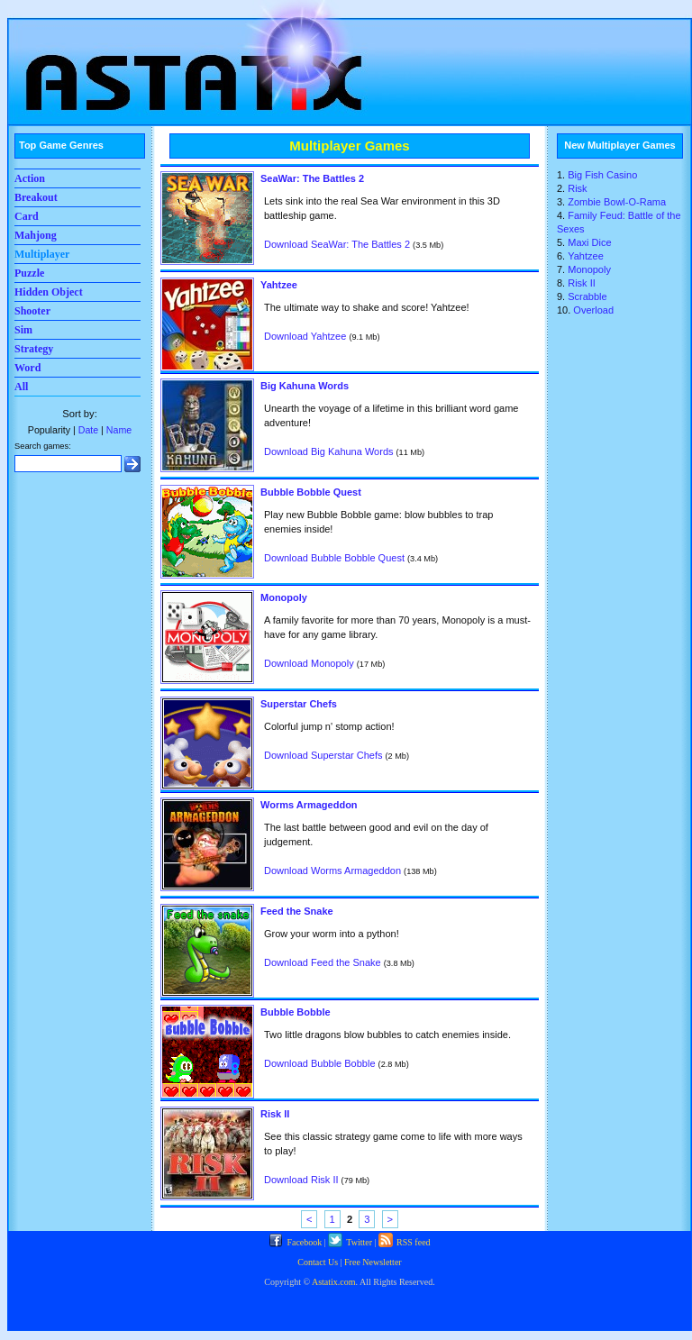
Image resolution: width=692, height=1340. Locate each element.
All (21, 386)
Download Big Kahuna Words (329, 451)
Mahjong (35, 235)
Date (88, 429)
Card (26, 216)
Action (29, 178)
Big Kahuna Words (304, 385)
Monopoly (283, 597)
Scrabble (587, 296)
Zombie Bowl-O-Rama (617, 201)
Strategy (33, 348)
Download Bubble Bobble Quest (334, 557)
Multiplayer (41, 254)
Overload (593, 310)
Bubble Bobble (295, 1012)
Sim (23, 330)
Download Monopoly (309, 663)
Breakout (36, 197)
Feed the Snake (296, 911)
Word (27, 367)
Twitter (350, 1242)
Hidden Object (48, 292)
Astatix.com (334, 1282)
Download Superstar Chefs (323, 755)
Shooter (32, 311)
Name (119, 429)
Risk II (274, 1113)
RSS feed (404, 1242)
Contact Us (317, 1262)
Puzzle (29, 273)
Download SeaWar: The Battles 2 (337, 244)
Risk (577, 188)
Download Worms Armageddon (332, 870)
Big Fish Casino (602, 174)
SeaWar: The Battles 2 (312, 178)
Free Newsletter (373, 1262)
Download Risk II (301, 1179)
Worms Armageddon (309, 804)
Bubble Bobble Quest (310, 492)
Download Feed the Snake (322, 962)
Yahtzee (278, 284)
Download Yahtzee (305, 336)
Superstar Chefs (298, 703)
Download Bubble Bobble (320, 1063)
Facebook (295, 1242)
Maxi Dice (589, 242)
